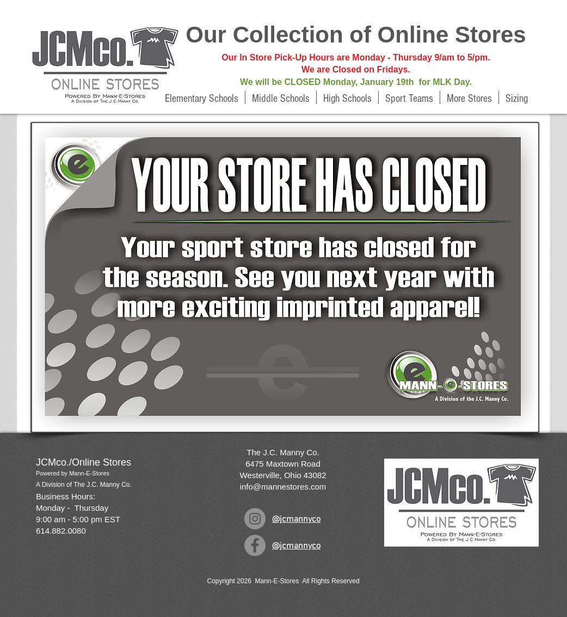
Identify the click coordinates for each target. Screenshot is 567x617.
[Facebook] (255, 545)
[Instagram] (255, 518)
